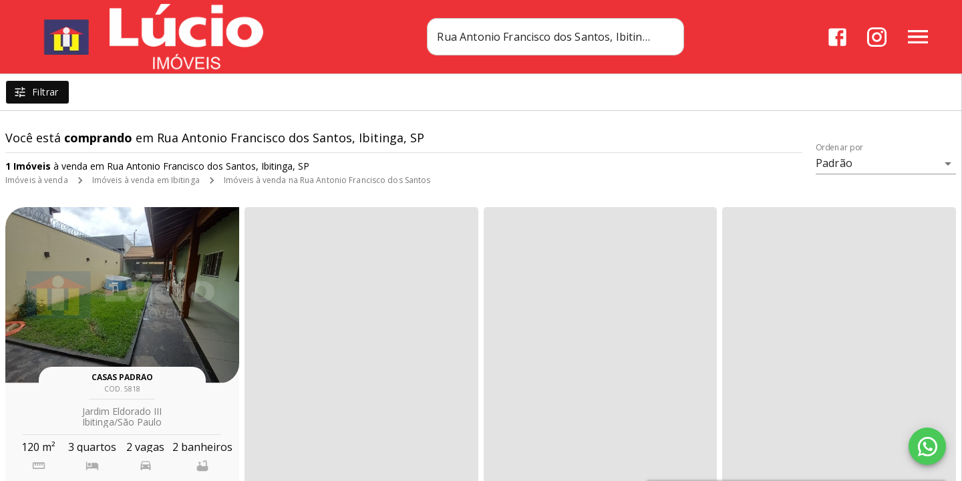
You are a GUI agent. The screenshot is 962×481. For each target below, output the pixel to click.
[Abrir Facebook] (837, 37)
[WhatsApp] (927, 446)
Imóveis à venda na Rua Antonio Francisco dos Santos (327, 180)
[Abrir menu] (918, 36)
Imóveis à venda (36, 180)
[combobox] (555, 36)
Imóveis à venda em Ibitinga (146, 180)
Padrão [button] (834, 163)
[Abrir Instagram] (877, 37)
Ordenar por (840, 148)
